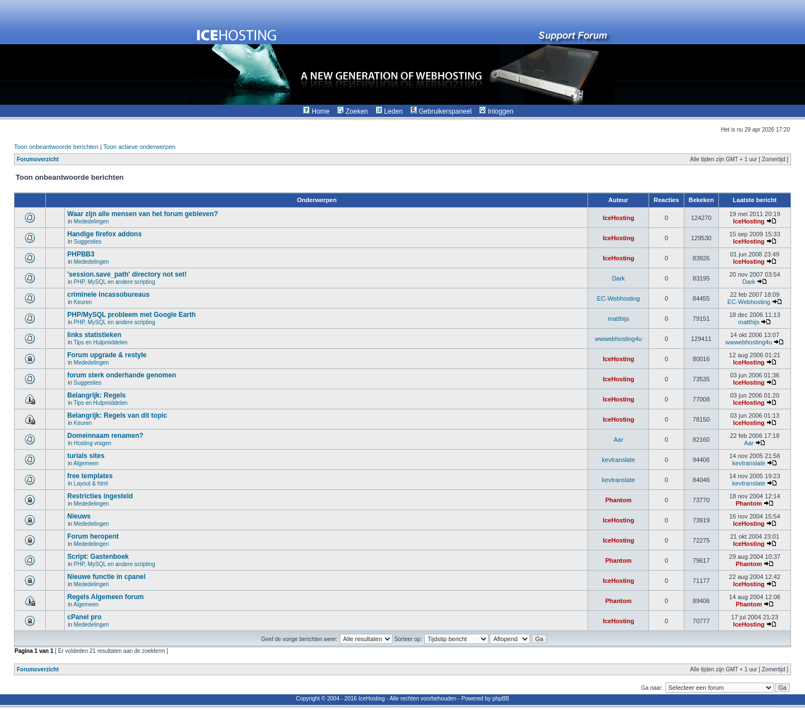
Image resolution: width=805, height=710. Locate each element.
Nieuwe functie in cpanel (106, 577)
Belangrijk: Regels (96, 395)
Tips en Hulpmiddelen (100, 342)
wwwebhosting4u (618, 338)
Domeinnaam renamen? (105, 436)
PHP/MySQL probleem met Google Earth (131, 315)
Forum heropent (93, 536)
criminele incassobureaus (108, 294)
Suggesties (87, 242)
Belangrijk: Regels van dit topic (117, 415)
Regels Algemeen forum (105, 597)
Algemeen (85, 463)
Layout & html (91, 483)
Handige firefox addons (104, 234)
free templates (89, 476)
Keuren (83, 302)
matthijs (618, 318)
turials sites (86, 456)
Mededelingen (91, 221)
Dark (618, 278)
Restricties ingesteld (99, 496)
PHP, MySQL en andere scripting (114, 282)
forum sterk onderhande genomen (121, 375)
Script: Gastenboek (98, 556)
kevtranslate (618, 459)
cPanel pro (84, 617)
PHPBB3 (80, 254)
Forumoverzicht (38, 159)
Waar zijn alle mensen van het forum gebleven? (142, 214)
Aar (618, 439)
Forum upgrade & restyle (106, 355)
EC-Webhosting (618, 298)
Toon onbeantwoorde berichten (56, 146)
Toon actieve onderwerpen (139, 146)
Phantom (618, 500)
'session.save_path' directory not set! (127, 274)
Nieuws (79, 516)
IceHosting (618, 217)
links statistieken (94, 335)
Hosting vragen (92, 443)
